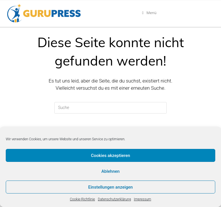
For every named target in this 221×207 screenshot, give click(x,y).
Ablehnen (110, 171)
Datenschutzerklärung (114, 199)
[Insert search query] (110, 108)
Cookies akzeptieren (110, 155)
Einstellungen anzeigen (110, 187)
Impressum (142, 199)
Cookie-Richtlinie (82, 199)
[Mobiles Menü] (149, 13)
